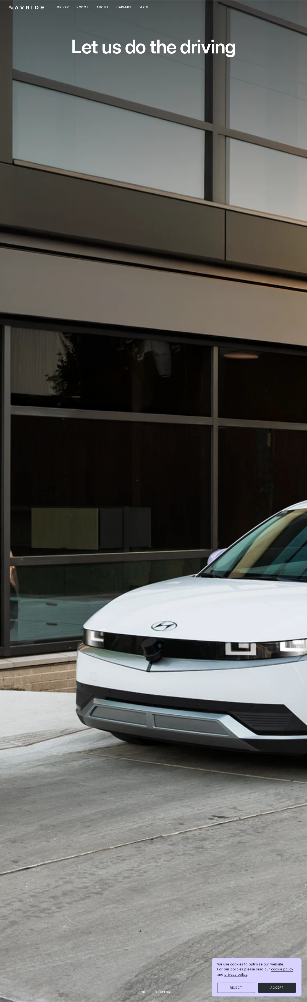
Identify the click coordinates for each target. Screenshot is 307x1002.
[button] (236, 988)
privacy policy (235, 974)
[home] (26, 7)
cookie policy (282, 969)
